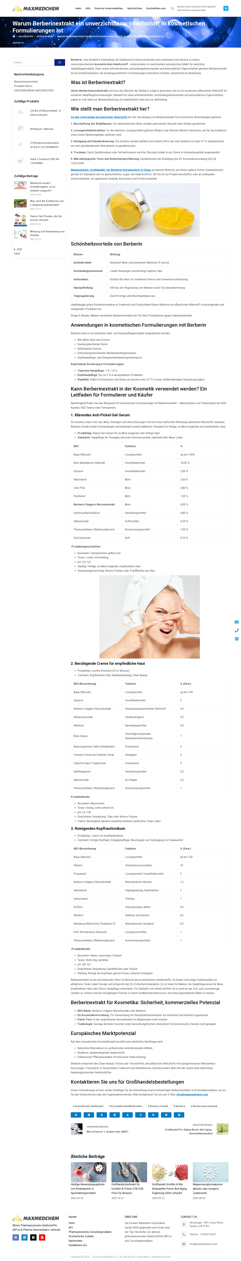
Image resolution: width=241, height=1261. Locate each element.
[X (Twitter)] (89, 1115)
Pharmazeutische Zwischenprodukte (90, 1232)
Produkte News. (23, 86)
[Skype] (225, 8)
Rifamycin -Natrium (41, 129)
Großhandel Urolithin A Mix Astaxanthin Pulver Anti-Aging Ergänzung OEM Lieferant (169, 1189)
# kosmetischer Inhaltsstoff (88, 1106)
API (71, 1227)
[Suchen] (59, 62)
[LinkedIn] (114, 1115)
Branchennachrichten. (26, 81)
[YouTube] (42, 1237)
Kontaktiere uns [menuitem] (156, 8)
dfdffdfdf (18, 251)
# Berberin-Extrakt (158, 1106)
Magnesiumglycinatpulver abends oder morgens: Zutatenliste (208, 1189)
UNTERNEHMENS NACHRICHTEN (33, 90)
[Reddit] (127, 1115)
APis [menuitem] (88, 8)
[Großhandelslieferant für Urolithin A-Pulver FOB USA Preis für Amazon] (129, 1172)
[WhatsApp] (166, 1115)
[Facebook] (76, 1115)
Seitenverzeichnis (161, 1256)
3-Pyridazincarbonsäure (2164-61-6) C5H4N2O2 (44, 145)
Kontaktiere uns (78, 1245)
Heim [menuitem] (78, 8)
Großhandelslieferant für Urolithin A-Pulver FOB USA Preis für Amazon (127, 1189)
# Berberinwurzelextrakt (204, 1106)
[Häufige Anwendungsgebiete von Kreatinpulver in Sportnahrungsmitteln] (88, 1172)
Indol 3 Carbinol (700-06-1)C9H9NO (45, 161)
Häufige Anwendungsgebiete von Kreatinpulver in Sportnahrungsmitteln (88, 1189)
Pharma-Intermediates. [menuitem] (109, 8)
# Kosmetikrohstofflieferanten (125, 1106)
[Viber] (153, 1115)
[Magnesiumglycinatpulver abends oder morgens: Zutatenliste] (210, 1172)
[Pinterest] (102, 1115)
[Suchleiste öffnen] (172, 8)
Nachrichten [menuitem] (134, 8)
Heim (72, 1223)
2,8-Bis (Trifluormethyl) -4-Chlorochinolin (46, 112)
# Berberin (179, 1106)
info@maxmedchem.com (204, 1244)
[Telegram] (140, 1115)
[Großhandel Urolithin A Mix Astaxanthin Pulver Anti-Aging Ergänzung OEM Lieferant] (170, 1172)
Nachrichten (75, 1240)
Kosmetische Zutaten (81, 1236)
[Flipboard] (179, 1115)
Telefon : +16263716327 (203, 1234)
